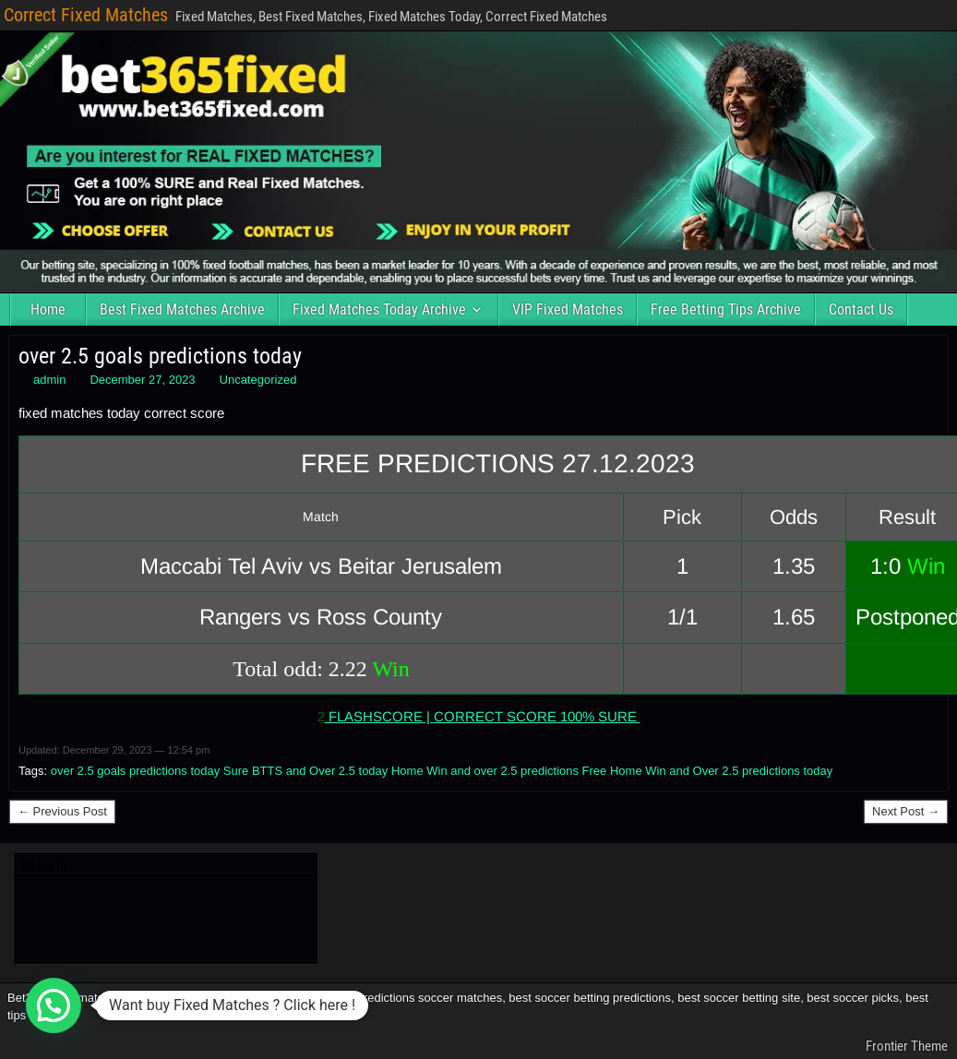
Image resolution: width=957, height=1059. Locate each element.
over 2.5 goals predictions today (160, 356)
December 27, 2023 (142, 380)
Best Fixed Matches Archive (182, 309)
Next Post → (905, 811)
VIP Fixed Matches (567, 309)
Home (48, 309)
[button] (53, 1005)
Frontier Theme (907, 1046)
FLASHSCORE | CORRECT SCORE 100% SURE (482, 716)
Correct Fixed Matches (86, 15)
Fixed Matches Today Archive (379, 309)
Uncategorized (258, 380)
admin (49, 380)
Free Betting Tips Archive (726, 309)
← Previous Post (62, 811)
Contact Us (861, 309)
